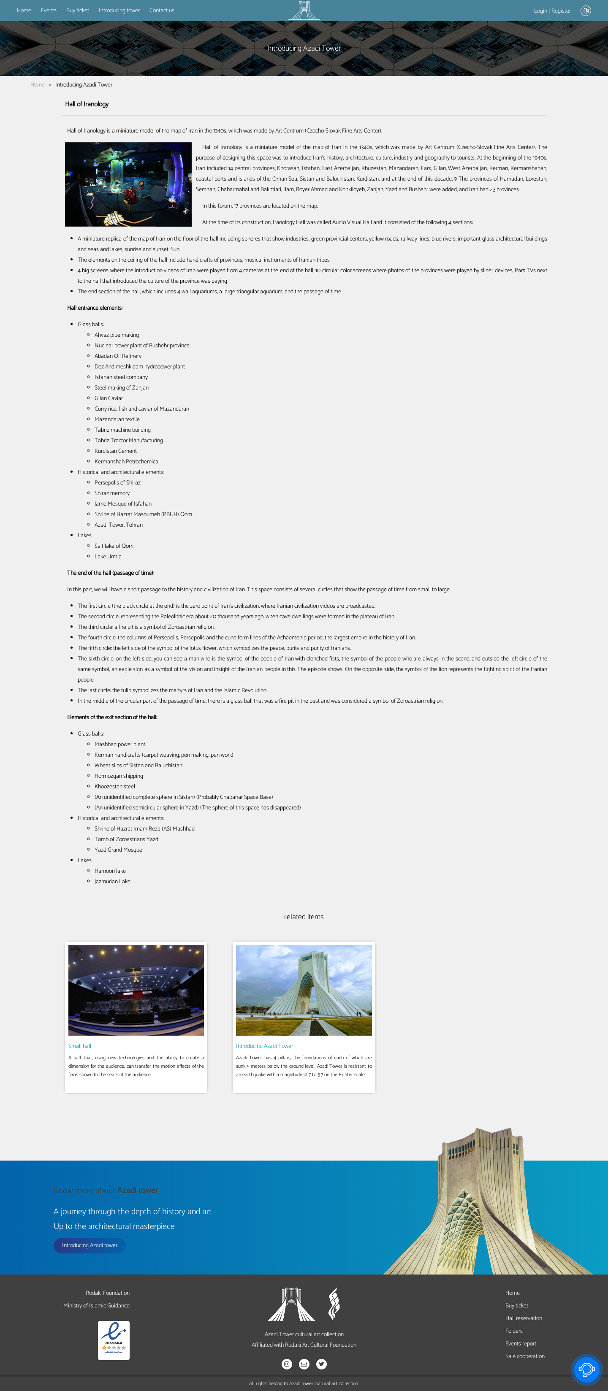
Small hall (79, 1046)
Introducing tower (119, 11)
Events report (520, 1344)
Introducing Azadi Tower (264, 1046)
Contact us (161, 11)
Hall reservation (523, 1318)
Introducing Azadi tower (89, 1245)
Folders (514, 1331)
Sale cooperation (525, 1356)
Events (49, 11)
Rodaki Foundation (108, 1293)
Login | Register (552, 11)
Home (24, 11)
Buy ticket (77, 11)
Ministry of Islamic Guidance (96, 1306)
